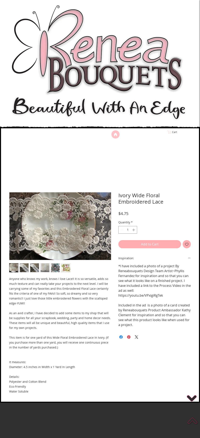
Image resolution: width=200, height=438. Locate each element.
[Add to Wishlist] (187, 244)
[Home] (115, 134)
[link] (180, 132)
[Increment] (134, 229)
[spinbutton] (127, 229)
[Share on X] (136, 337)
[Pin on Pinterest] (128, 337)
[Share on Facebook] (121, 337)
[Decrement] (121, 229)
